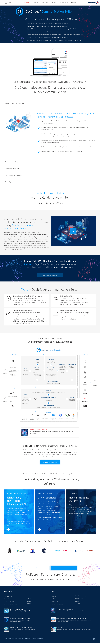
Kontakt (28, 603)
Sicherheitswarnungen (81, 596)
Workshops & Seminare (10, 604)
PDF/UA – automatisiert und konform (21, 627)
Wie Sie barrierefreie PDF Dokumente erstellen (22, 629)
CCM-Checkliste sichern (36, 568)
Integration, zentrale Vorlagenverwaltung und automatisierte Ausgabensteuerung (73, 620)
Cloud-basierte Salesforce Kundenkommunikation (71, 618)
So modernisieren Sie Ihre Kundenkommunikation (70, 611)
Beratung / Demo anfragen (50, 462)
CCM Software (60, 627)
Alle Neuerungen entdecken (50, 275)
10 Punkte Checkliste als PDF (64, 609)
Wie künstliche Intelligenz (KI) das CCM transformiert (24, 611)
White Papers (56, 599)
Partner (28, 598)
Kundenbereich (8, 599)
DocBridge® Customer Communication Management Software (73, 629)
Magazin (54, 596)
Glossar (77, 601)
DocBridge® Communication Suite (20, 618)
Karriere (28, 601)
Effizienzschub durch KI (17, 609)
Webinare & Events (57, 604)
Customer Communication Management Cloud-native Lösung (21, 620)
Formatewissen (79, 598)
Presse (28, 596)
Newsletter (55, 601)
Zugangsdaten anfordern (59, 2)
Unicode (77, 603)
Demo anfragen (64, 568)
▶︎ (74, 231)
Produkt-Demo (8, 596)
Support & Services (9, 601)
